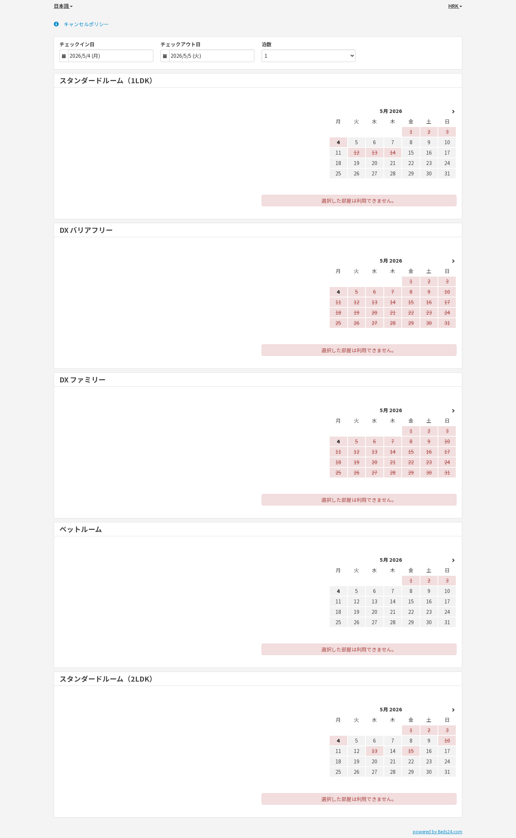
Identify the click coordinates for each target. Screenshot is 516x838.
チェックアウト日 (181, 44)
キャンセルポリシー (81, 24)
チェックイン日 (77, 44)
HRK (455, 5)
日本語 (63, 5)
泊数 (267, 44)
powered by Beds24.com (437, 831)
